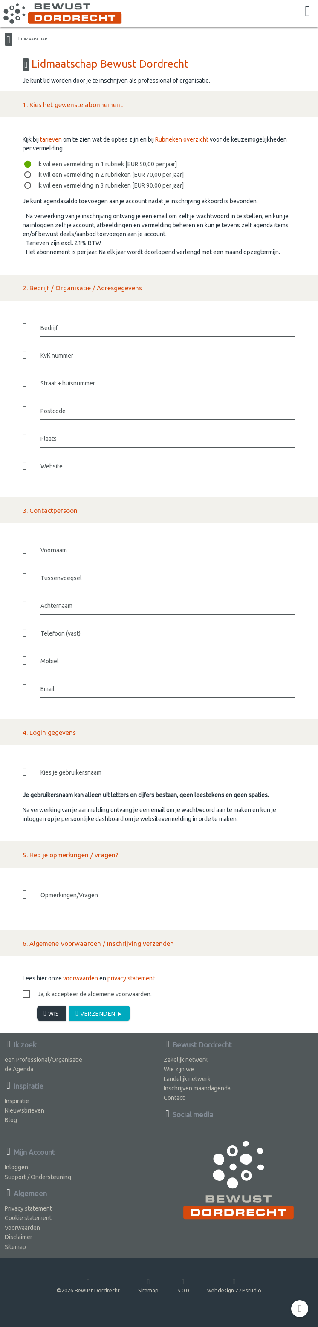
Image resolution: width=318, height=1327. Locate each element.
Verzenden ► (99, 1013)
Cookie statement (28, 1217)
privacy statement (131, 978)
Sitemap (15, 1246)
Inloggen (16, 1167)
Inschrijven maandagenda (197, 1088)
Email (47, 688)
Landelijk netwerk (187, 1078)
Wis (51, 1013)
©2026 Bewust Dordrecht (88, 1285)
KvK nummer (56, 355)
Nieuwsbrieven (24, 1110)
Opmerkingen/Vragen (69, 895)
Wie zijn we (179, 1069)
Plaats (48, 438)
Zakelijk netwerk (186, 1059)
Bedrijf (49, 327)
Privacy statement (28, 1208)
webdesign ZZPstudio (234, 1285)
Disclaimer (18, 1237)
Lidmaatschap (32, 38)
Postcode (53, 411)
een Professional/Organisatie (43, 1059)
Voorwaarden (22, 1227)
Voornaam (53, 550)
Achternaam (56, 605)
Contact (174, 1097)
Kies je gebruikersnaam (70, 772)
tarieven (51, 139)
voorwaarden (80, 978)
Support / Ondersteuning (38, 1177)
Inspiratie (17, 1101)
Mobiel (49, 661)
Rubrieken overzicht (181, 139)
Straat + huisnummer (67, 383)
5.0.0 (183, 1285)
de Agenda (19, 1069)
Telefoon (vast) (60, 633)
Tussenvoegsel (61, 578)
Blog (11, 1119)
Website (51, 466)
